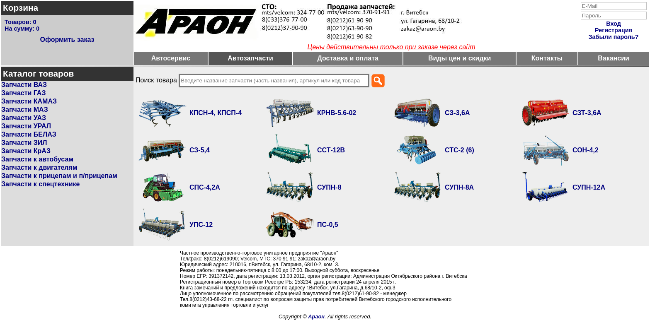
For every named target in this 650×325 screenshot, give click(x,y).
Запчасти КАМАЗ (29, 101)
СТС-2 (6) (459, 150)
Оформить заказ (67, 39)
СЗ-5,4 (199, 150)
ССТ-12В (331, 150)
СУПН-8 (329, 187)
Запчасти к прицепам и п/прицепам (59, 175)
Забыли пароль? (614, 37)
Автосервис (171, 58)
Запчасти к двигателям (39, 167)
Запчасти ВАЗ (24, 84)
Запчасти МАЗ (24, 109)
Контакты (547, 58)
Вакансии (613, 58)
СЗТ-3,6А (586, 112)
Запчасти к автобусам (37, 159)
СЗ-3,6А (457, 112)
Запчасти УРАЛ (26, 126)
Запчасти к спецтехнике (40, 184)
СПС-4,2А (204, 187)
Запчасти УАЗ (23, 117)
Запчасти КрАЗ (26, 150)
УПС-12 (201, 224)
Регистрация (613, 30)
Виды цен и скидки (459, 58)
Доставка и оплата (347, 58)
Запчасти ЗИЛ (24, 142)
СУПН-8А (459, 187)
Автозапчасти (250, 58)
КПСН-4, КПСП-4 (215, 112)
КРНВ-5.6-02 (336, 112)
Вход (613, 23)
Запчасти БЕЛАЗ (28, 134)
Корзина (20, 7)
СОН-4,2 (585, 150)
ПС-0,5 (327, 224)
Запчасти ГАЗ (23, 92)
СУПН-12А (588, 187)
